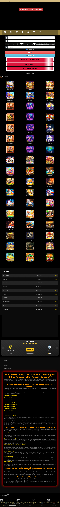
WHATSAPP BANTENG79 (30, 68)
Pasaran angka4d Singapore (10, 406)
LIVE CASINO (16, 33)
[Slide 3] (27, 354)
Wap (33, 73)
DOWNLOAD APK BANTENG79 (30, 59)
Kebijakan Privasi (12, 505)
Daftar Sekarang (30, 55)
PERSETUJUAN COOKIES (7, 368)
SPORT (22, 33)
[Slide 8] (32, 354)
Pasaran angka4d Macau (9, 410)
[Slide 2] (30, 313)
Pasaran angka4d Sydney (9, 402)
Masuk (30, 52)
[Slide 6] (30, 354)
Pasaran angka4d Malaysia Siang (11, 404)
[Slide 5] (29, 354)
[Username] (31, 37)
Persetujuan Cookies (18, 503)
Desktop (28, 73)
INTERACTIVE (39, 33)
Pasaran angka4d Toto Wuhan (10, 395)
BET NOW (30, 349)
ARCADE (28, 33)
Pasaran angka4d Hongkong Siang (11, 397)
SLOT (11, 33)
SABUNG (34, 33)
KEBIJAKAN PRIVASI (7, 366)
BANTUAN (5, 360)
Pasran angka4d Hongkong (10, 415)
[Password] (31, 41)
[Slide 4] (28, 354)
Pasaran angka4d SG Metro (10, 399)
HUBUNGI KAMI (6, 365)
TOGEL (5, 33)
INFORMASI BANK (6, 363)
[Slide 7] (31, 354)
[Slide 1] (29, 313)
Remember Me (30, 49)
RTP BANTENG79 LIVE (30, 64)
